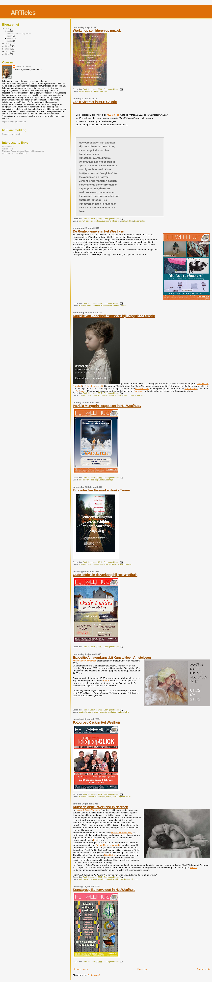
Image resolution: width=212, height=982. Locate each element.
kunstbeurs (102, 879)
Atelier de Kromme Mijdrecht (14, 153)
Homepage (142, 969)
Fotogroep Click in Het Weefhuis (97, 722)
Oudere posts (203, 969)
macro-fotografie (118, 796)
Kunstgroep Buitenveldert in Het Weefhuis (104, 889)
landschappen (100, 796)
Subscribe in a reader (12, 134)
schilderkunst (114, 564)
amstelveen (94, 712)
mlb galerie (116, 221)
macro (108, 796)
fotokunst (112, 395)
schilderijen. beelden (122, 879)
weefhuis (116, 305)
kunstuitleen (112, 712)
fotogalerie (96, 395)
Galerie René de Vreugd (107, 845)
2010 (7, 54)
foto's (89, 395)
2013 (7, 46)
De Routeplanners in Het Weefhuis (98, 231)
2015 (7, 28)
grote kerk (88, 879)
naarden (110, 879)
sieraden (134, 879)
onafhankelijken (127, 221)
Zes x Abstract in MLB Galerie (95, 102)
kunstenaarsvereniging (102, 221)
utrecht (143, 395)
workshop (103, 91)
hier (95, 840)
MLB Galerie (113, 115)
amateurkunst (84, 712)
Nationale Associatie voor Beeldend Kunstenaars (23, 151)
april (9, 31)
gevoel (81, 91)
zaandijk (123, 305)
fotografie (104, 395)
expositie (89, 221)
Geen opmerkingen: (111, 89)
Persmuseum (191, 388)
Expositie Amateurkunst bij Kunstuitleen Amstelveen (112, 657)
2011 (7, 51)
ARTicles (23, 12)
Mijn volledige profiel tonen (14, 122)
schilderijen (104, 564)
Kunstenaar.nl (8, 146)
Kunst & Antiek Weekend (88, 810)
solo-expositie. (122, 395)
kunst (89, 305)
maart (10, 36)
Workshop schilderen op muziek (97, 30)
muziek (87, 91)
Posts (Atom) (93, 975)
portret (128, 796)
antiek (81, 879)
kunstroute (96, 305)
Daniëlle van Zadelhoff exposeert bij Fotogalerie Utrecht (114, 316)
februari (10, 38)
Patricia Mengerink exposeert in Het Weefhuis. (107, 406)
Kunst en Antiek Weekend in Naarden (100, 807)
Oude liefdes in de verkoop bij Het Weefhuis (105, 575)
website (193, 867)
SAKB (106, 680)
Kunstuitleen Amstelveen (85, 660)
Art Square (81, 391)
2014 (7, 43)
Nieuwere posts (80, 969)
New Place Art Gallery (121, 832)
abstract (82, 221)
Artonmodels (7, 149)
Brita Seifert (109, 855)
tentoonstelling (139, 221)
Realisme (137, 391)
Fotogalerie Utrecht (94, 386)
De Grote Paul (142, 388)
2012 (7, 49)
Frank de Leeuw (23, 66)
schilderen (95, 91)
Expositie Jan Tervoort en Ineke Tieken (101, 490)
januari (10, 41)
